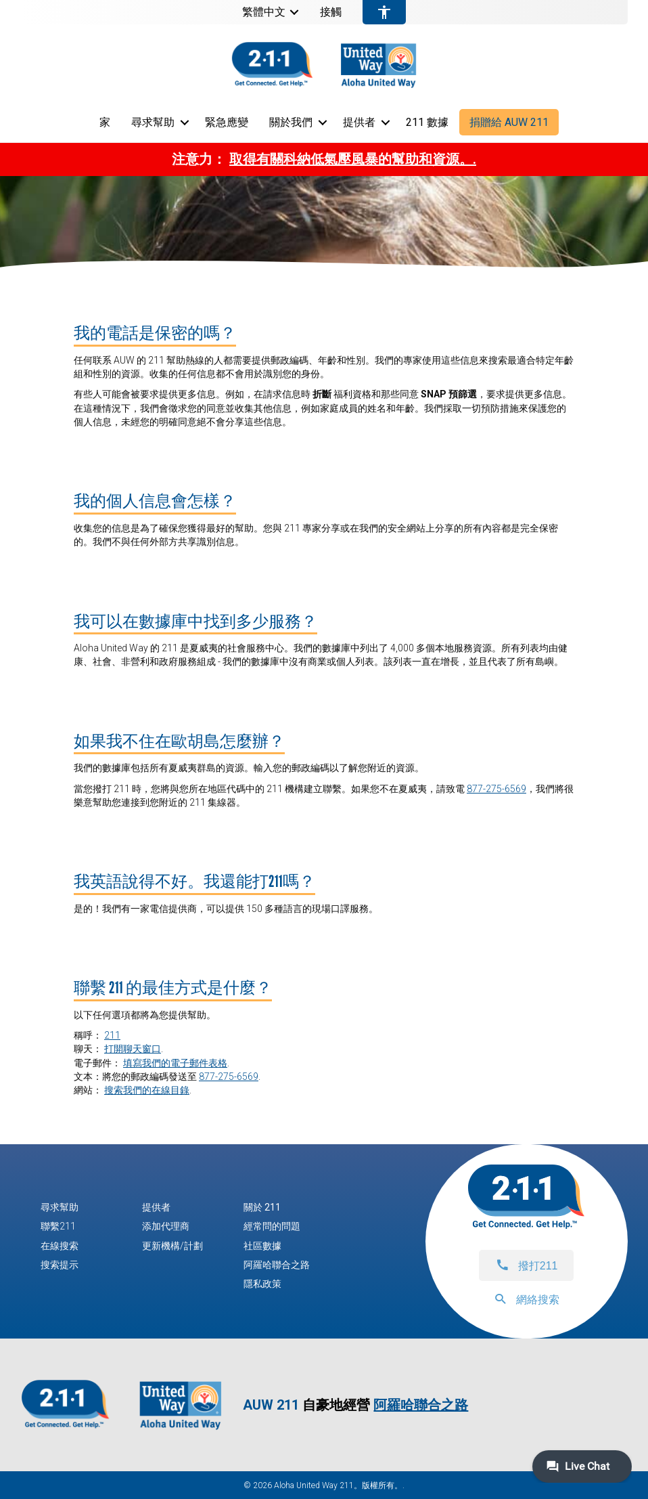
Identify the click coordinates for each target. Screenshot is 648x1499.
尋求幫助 (153, 122)
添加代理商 (165, 1226)
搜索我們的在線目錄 (146, 1090)
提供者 (359, 122)
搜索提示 (59, 1264)
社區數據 (262, 1245)
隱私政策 (262, 1283)
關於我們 (291, 122)
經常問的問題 (272, 1226)
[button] (294, 12)
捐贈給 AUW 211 (509, 122)
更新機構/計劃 (172, 1245)
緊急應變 (226, 122)
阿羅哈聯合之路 (277, 1264)
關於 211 (262, 1207)
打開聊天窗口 (132, 1048)
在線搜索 (59, 1245)
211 (112, 1035)
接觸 (331, 12)
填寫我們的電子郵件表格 (175, 1063)
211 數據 (427, 122)
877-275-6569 (496, 788)
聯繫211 (58, 1226)
